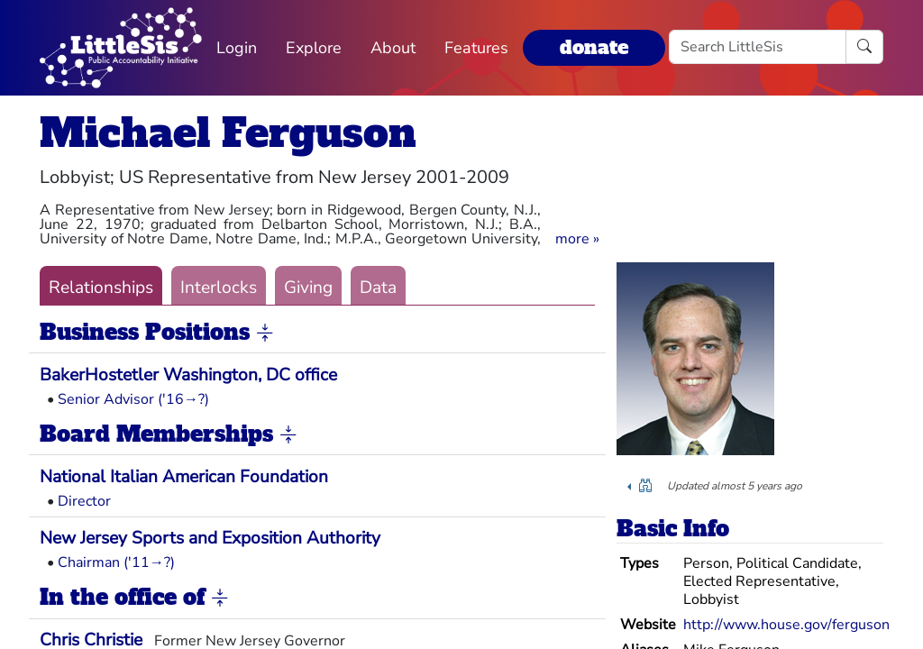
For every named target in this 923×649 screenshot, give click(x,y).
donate (594, 47)
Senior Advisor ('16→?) (133, 399)
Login (236, 48)
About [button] (393, 48)
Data (378, 287)
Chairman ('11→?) (116, 562)
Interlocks (218, 287)
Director (84, 501)
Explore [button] (314, 48)
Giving (308, 287)
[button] (577, 239)
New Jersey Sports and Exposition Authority (210, 538)
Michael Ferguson (228, 132)
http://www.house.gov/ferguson (786, 625)
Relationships (101, 287)
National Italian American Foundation (184, 477)
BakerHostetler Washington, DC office (188, 375)
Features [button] (476, 48)
